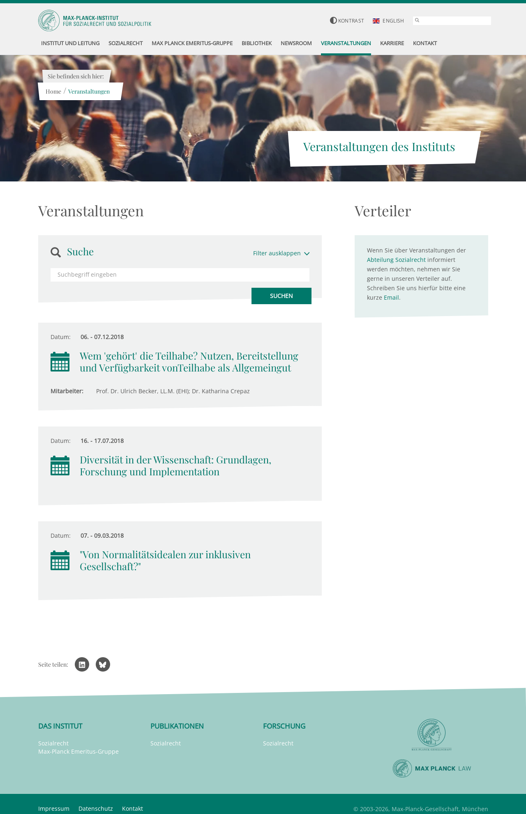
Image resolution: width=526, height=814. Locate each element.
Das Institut (60, 726)
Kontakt (132, 808)
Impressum (53, 808)
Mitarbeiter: (67, 391)
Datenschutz (95, 808)
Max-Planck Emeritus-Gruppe (78, 751)
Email (391, 297)
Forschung (284, 726)
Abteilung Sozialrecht (396, 260)
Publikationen (177, 726)
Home (53, 91)
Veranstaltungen (89, 91)
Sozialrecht (53, 743)
